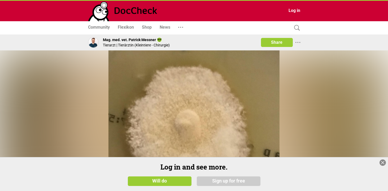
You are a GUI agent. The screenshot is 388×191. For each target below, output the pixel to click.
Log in (294, 10)
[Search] (295, 28)
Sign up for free (228, 181)
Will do (159, 181)
